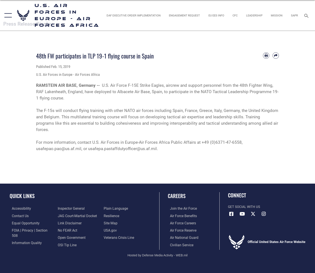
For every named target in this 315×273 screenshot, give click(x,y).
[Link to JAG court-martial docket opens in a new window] (76, 208)
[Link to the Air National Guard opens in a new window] (181, 237)
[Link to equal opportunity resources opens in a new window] (23, 223)
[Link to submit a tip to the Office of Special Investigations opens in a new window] (66, 237)
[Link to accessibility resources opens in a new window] (19, 208)
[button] (7, 15)
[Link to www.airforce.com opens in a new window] (181, 208)
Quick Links (22, 196)
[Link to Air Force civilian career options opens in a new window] (179, 244)
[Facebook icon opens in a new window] (231, 214)
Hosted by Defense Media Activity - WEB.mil (158, 254)
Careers (177, 196)
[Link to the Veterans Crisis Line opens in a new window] (119, 230)
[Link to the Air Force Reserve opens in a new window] (181, 230)
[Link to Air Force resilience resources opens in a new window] (111, 208)
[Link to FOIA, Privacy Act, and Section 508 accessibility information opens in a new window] (30, 230)
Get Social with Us (244, 207)
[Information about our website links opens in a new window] (68, 216)
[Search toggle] (307, 15)
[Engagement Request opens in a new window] (184, 15)
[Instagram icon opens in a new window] (263, 214)
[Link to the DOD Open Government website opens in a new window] (70, 230)
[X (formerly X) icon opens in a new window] (253, 214)
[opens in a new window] (133, 15)
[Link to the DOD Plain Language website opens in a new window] (68, 244)
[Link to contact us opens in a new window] (18, 216)
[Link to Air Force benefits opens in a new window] (181, 216)
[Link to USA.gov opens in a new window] (110, 223)
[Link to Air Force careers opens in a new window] (180, 223)
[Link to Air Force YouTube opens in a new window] (242, 214)
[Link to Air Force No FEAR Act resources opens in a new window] (66, 223)
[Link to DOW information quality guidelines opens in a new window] (24, 237)
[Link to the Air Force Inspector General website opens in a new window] (22, 244)
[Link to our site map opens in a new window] (110, 216)
